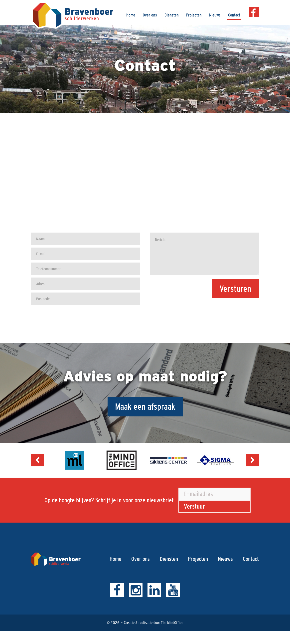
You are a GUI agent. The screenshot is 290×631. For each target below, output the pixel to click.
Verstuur (194, 506)
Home (130, 15)
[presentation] (221, 310)
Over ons (150, 15)
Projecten (194, 15)
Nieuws (215, 15)
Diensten (171, 15)
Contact (234, 15)
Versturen (235, 289)
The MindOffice (172, 623)
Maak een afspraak (145, 406)
